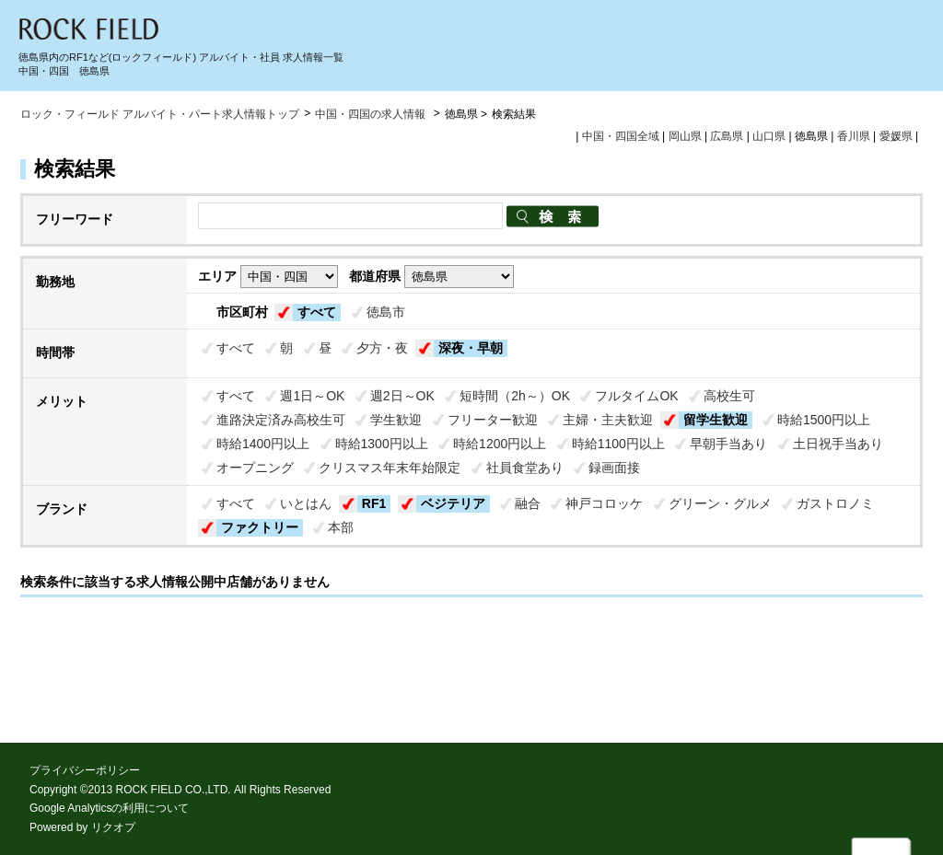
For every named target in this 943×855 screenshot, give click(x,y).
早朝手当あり (728, 443)
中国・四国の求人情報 (371, 114)
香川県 (853, 136)
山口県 (769, 136)
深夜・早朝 (470, 348)
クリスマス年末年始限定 (389, 467)
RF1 (374, 503)
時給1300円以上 (381, 443)
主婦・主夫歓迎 (608, 419)
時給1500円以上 (823, 419)
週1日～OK (312, 395)
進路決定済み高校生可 (280, 419)
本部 (341, 527)
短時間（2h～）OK (515, 395)
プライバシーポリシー (84, 770)
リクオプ (113, 827)
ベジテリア (453, 503)
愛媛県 (896, 136)
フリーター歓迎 (493, 419)
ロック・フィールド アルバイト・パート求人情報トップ (159, 114)
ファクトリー (259, 527)
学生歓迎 (396, 419)
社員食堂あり (525, 467)
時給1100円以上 (618, 443)
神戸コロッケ (604, 503)
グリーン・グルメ (720, 503)
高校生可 (729, 395)
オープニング (255, 467)
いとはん (306, 503)
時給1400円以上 (262, 443)
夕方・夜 (382, 348)
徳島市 (386, 312)
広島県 (726, 136)
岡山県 (685, 136)
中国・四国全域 (620, 136)
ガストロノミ (835, 503)
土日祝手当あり (838, 443)
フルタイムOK (636, 395)
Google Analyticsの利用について (109, 808)
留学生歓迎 (715, 419)
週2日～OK (402, 395)
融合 (528, 503)
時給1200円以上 (499, 443)
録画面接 (614, 467)
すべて (316, 312)
